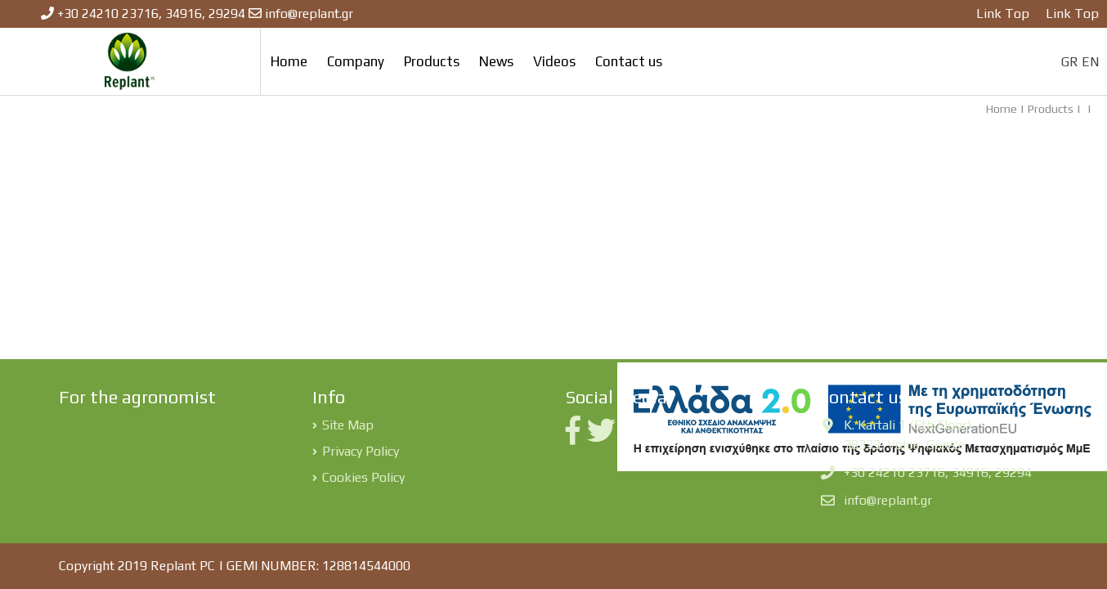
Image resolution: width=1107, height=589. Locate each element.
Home (289, 61)
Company (355, 61)
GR (1069, 62)
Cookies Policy (363, 477)
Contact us (628, 61)
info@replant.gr (309, 13)
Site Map (348, 425)
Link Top (1002, 13)
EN (1090, 62)
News (496, 61)
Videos (554, 61)
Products (431, 61)
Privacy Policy (360, 451)
